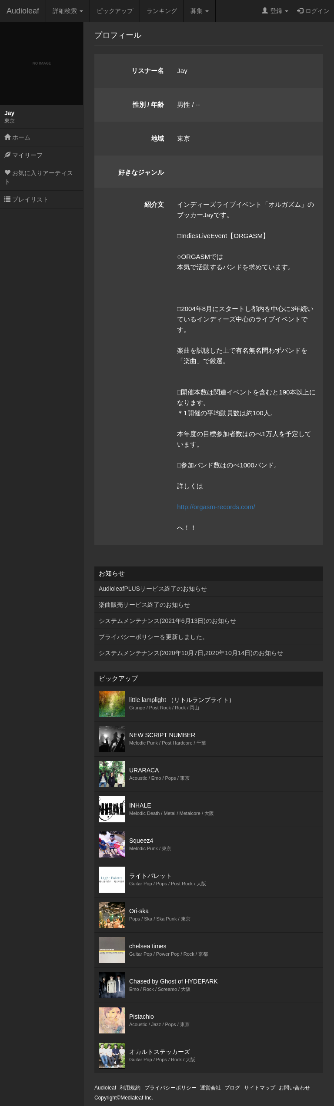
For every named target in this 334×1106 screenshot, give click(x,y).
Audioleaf (23, 11)
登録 (275, 10)
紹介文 (154, 204)
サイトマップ (259, 1088)
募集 (199, 10)
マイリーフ (23, 155)
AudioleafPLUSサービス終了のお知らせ (153, 588)
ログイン (313, 10)
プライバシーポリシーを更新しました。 (153, 636)
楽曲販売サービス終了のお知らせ (144, 604)
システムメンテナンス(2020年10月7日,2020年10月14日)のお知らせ (191, 652)
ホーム (17, 137)
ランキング (162, 10)
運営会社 (210, 1088)
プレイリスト (26, 199)
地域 (157, 138)
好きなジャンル (141, 172)
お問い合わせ (294, 1088)
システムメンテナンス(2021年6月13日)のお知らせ (167, 620)
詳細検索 (68, 10)
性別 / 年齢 (148, 104)
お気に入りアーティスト (38, 177)
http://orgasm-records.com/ (216, 506)
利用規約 (130, 1088)
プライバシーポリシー (170, 1088)
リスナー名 (147, 70)
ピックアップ (115, 10)
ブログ (232, 1088)
